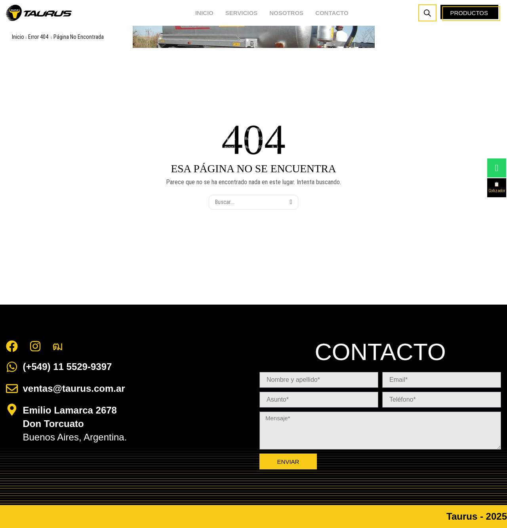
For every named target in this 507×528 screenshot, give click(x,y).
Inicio (18, 37)
